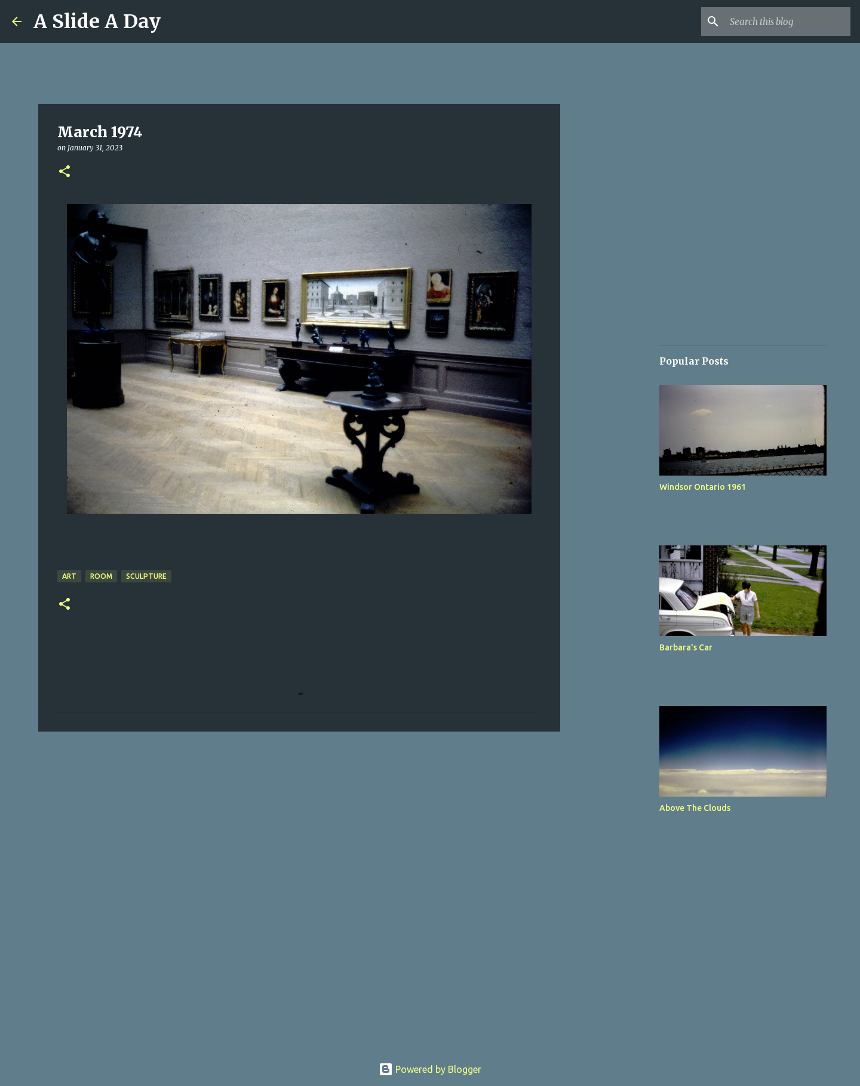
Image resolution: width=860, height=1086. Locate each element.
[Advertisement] (621, 516)
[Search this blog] (787, 21)
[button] (64, 172)
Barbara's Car (685, 647)
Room (101, 576)
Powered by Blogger (430, 1069)
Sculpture (146, 576)
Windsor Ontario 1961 (702, 487)
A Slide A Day (97, 21)
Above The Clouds (694, 808)
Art (69, 576)
